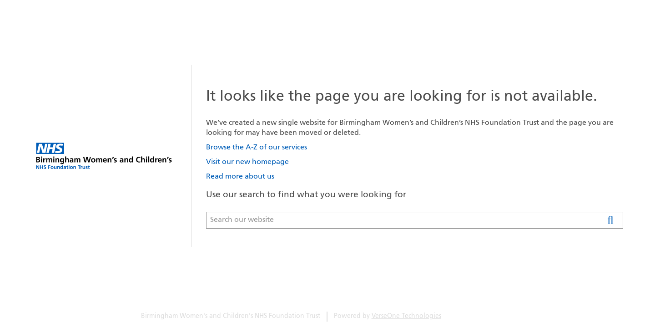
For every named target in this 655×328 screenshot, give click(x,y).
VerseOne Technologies (406, 316)
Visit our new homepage (247, 162)
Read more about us (240, 176)
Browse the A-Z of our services (256, 147)
